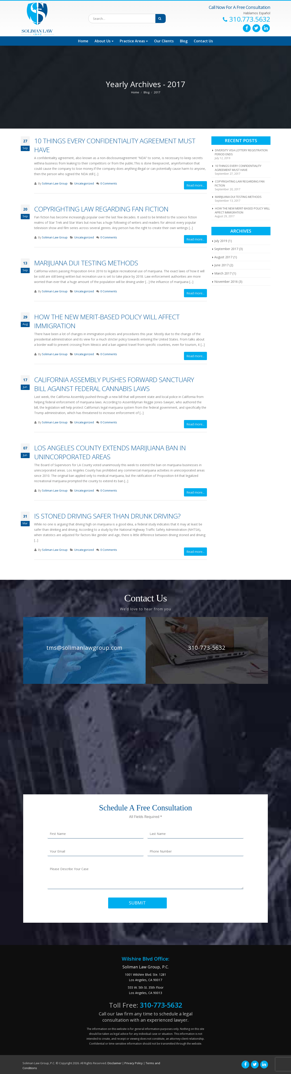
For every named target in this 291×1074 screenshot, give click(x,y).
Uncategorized (84, 183)
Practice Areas (132, 41)
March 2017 (222, 273)
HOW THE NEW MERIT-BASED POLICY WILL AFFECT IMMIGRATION (107, 321)
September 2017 (226, 249)
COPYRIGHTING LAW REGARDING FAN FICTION (101, 208)
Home (83, 41)
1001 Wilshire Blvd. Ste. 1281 (145, 974)
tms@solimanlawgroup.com (84, 647)
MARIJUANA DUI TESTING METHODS (86, 262)
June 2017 (221, 265)
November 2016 (226, 281)
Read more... (195, 185)
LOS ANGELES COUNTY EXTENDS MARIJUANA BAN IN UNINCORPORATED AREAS (110, 452)
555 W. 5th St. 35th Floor (145, 987)
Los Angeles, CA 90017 (145, 980)
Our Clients (164, 41)
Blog (184, 41)
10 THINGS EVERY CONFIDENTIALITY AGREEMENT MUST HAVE (114, 145)
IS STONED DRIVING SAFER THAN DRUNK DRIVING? (107, 516)
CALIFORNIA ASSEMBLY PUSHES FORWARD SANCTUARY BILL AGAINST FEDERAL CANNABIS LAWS (114, 384)
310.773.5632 (249, 19)
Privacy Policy (133, 1063)
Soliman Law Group (55, 183)
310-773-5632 (206, 647)
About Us (103, 41)
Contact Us (203, 41)
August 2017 (223, 257)
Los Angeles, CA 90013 (145, 993)
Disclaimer (114, 1063)
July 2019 (220, 241)
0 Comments (108, 183)
